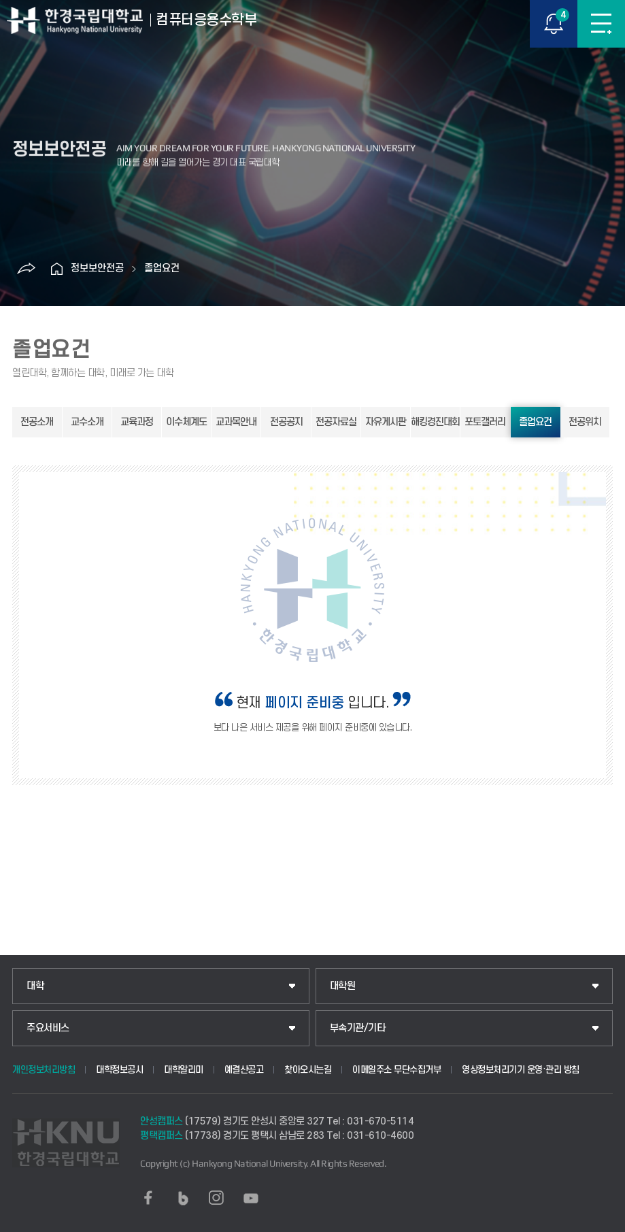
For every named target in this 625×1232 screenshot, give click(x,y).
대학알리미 (183, 1070)
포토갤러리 (484, 422)
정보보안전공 (97, 268)
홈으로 (57, 269)
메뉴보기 (601, 24)
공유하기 (27, 269)
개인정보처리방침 (43, 1070)
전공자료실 (336, 422)
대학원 (343, 986)
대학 (35, 986)
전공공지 (286, 422)
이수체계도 (186, 422)
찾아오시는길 (307, 1070)
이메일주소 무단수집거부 (396, 1070)
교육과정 (136, 422)
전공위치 (585, 422)
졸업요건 (162, 268)
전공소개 (36, 422)
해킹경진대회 (435, 422)
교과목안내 (236, 422)
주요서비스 (48, 1028)
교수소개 (87, 422)
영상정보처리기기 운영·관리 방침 (520, 1070)
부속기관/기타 (358, 1028)
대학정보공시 (119, 1070)
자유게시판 (385, 422)
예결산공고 (244, 1070)
